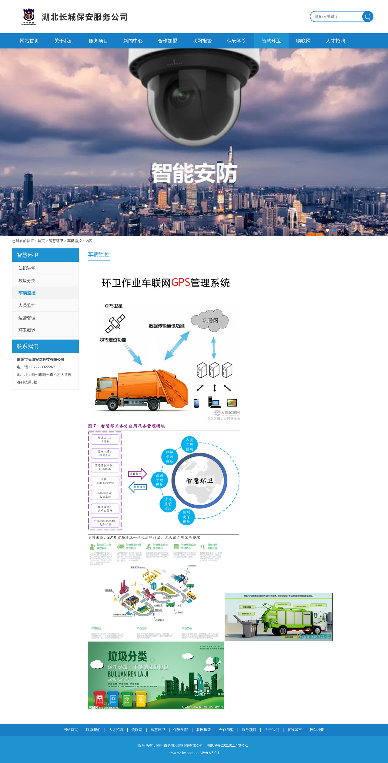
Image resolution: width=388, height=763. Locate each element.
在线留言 (294, 730)
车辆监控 (74, 241)
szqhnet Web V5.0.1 (203, 753)
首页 (41, 241)
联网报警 (202, 40)
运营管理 (26, 317)
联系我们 (93, 730)
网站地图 (317, 730)
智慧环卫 (271, 40)
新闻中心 (133, 40)
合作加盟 (167, 40)
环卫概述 (26, 330)
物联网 (303, 40)
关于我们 (64, 40)
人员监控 (26, 305)
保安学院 (236, 40)
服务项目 (98, 40)
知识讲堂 (26, 268)
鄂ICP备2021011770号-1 (227, 745)
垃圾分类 (26, 280)
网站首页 (29, 40)
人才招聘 (335, 40)
